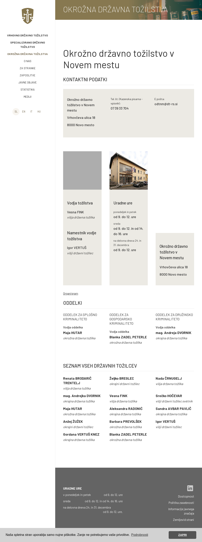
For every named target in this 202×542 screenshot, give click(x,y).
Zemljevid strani (183, 519)
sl (16, 111)
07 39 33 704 (120, 108)
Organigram (70, 293)
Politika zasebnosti (181, 502)
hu (39, 111)
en (23, 111)
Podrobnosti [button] (139, 534)
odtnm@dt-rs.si (166, 104)
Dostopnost (186, 496)
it (31, 111)
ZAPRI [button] (182, 534)
